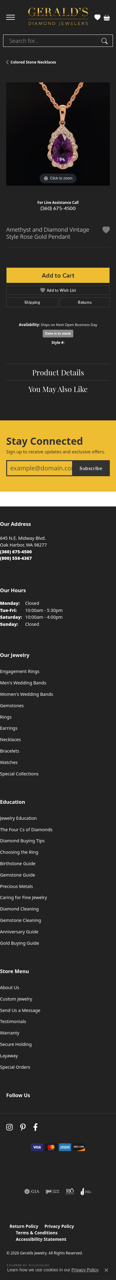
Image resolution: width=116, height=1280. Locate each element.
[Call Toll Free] (16, 558)
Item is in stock (58, 333)
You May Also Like (58, 388)
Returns (85, 302)
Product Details (58, 372)
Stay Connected (44, 441)
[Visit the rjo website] (70, 1191)
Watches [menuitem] (9, 762)
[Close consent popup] (106, 1270)
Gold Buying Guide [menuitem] (19, 943)
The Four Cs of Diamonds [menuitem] (26, 829)
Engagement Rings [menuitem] (20, 671)
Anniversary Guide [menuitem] (19, 932)
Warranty (9, 1033)
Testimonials (13, 1021)
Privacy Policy (59, 1226)
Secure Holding (16, 1044)
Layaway (9, 1056)
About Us (9, 987)
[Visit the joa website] (86, 1191)
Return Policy (24, 1226)
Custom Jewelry (16, 999)
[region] (58, 134)
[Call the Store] (16, 552)
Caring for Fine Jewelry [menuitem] (23, 897)
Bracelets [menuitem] (9, 751)
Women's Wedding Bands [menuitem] (26, 694)
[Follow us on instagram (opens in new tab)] (9, 1127)
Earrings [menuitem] (8, 728)
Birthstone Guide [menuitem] (18, 863)
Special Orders (15, 1067)
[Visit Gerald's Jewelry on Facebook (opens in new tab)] (35, 1127)
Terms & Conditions (37, 1233)
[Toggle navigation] (10, 17)
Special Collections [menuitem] (19, 774)
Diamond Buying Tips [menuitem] (22, 841)
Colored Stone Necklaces (33, 62)
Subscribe (90, 468)
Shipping (32, 302)
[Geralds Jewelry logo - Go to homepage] (58, 17)
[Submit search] (105, 41)
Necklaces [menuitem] (10, 739)
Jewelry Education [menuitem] (18, 818)
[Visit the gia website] (31, 1191)
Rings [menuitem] (5, 717)
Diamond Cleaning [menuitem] (19, 909)
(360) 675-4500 (58, 208)
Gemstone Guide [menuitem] (17, 875)
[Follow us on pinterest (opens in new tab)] (23, 1127)
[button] (97, 17)
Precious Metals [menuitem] (16, 886)
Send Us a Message (20, 1010)
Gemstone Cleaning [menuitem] (20, 920)
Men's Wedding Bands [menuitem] (23, 683)
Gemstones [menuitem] (12, 705)
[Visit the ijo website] (52, 1191)
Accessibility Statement (41, 1239)
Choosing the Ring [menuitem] (19, 852)
